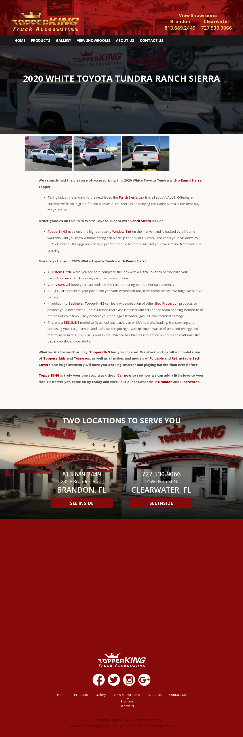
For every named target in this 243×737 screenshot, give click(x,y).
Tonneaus (82, 358)
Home (20, 40)
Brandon (165, 381)
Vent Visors (56, 284)
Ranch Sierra (191, 180)
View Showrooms (93, 40)
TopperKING (57, 231)
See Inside (81, 503)
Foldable (157, 358)
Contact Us (151, 40)
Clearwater (189, 381)
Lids (62, 358)
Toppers (50, 358)
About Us (125, 40)
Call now (124, 375)
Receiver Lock (70, 278)
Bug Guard (58, 290)
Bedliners (75, 303)
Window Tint (121, 231)
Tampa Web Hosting (133, 726)
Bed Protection (166, 303)
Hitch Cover (149, 272)
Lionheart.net (165, 726)
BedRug (92, 310)
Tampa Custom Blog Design (89, 726)
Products (40, 40)
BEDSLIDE (71, 322)
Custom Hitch (60, 272)
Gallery (63, 40)
